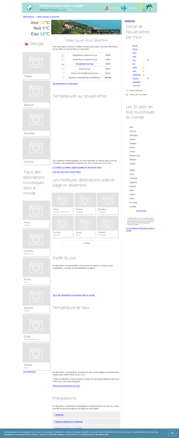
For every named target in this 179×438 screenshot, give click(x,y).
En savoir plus (102, 434)
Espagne (133, 143)
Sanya (79, 232)
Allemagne (134, 135)
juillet (135, 67)
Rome (27, 279)
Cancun (57, 232)
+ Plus (86, 243)
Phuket (79, 209)
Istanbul (28, 308)
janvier (135, 46)
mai (134, 60)
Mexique (133, 159)
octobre (135, 78)
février (135, 49)
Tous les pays (141, 211)
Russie (132, 194)
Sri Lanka (133, 202)
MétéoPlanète (28, 17)
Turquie (27, 311)
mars (135, 53)
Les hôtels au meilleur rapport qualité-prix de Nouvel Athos (77, 167)
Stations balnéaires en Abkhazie (69, 422)
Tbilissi (28, 76)
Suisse (132, 147)
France (26, 225)
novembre (136, 82)
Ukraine (133, 139)
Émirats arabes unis (31, 339)
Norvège (133, 206)
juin (134, 64)
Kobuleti (28, 161)
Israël (132, 190)
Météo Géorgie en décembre (48, 17)
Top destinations (29, 372)
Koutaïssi (29, 133)
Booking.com (130, 21)
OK (172, 433)
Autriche (133, 131)
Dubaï (56, 209)
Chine (132, 198)
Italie (26, 282)
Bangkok (102, 209)
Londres (29, 251)
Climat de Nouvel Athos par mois (66, 386)
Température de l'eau (85, 64)
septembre (137, 75)
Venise (28, 365)
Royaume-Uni (29, 254)
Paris (27, 222)
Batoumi (29, 104)
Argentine (133, 182)
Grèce (132, 174)
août (134, 71)
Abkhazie (60, 415)
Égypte (132, 170)
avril (134, 56)
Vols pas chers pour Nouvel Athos (67, 172)
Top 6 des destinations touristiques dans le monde (74, 295)
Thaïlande (133, 178)
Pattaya (102, 232)
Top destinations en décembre (65, 84)
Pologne (133, 186)
